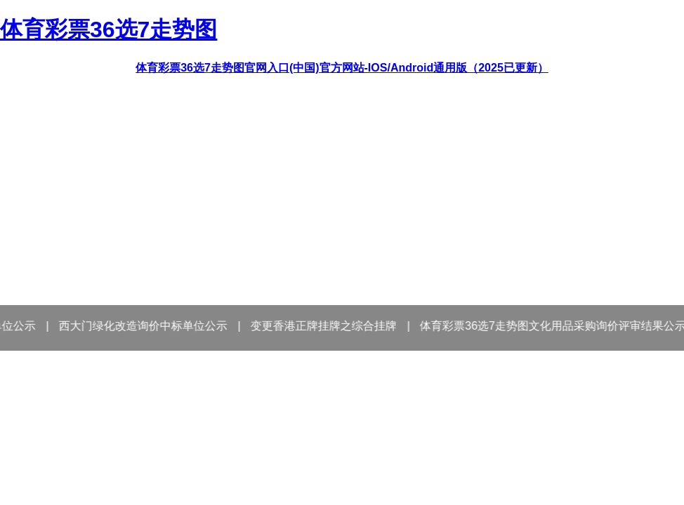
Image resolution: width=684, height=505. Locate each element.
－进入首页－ (342, 480)
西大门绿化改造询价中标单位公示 (147, 326)
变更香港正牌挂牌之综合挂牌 (328, 326)
